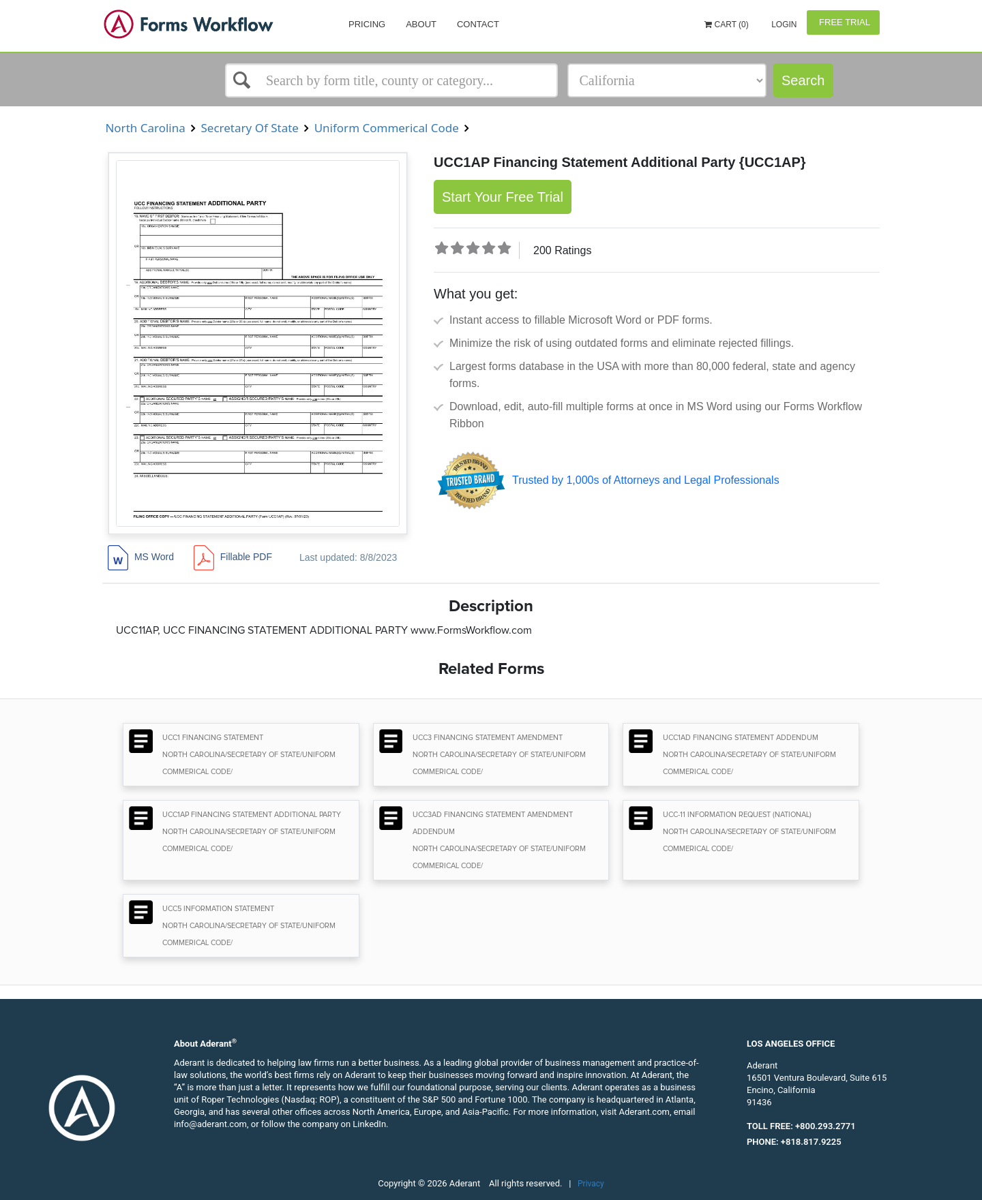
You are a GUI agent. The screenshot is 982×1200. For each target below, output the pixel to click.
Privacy (591, 1183)
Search (803, 80)
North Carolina (145, 128)
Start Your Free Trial (502, 196)
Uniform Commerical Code (386, 128)
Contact (478, 24)
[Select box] (391, 80)
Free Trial (843, 22)
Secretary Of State (249, 128)
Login (783, 24)
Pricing (366, 24)
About (421, 24)
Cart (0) (726, 24)
